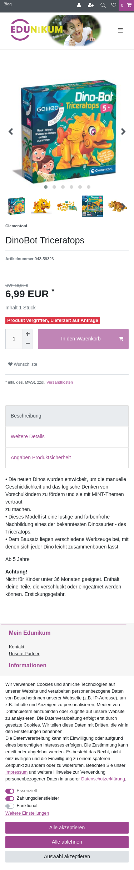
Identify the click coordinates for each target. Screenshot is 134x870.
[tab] (67, 415)
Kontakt (16, 646)
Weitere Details (28, 436)
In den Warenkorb (92, 339)
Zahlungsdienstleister (38, 798)
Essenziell (27, 790)
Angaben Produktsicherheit (41, 457)
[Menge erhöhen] (28, 334)
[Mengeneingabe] (14, 339)
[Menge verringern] (28, 344)
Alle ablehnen (67, 842)
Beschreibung (26, 416)
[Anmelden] (80, 5)
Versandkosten (59, 382)
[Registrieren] (91, 5)
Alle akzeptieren (67, 827)
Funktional (27, 805)
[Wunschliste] (114, 5)
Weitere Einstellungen (27, 813)
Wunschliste (22, 364)
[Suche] (103, 5)
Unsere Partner (24, 653)
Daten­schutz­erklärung (103, 779)
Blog (7, 4)
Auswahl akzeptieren (67, 856)
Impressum (16, 772)
